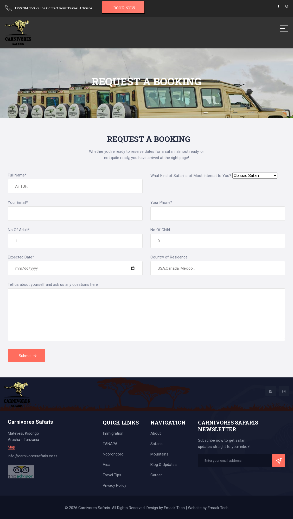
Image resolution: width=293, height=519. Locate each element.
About (155, 433)
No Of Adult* (19, 229)
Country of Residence (169, 257)
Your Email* (18, 202)
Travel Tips (112, 475)
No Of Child (160, 229)
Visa (106, 464)
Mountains (159, 454)
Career (156, 475)
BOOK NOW (124, 7)
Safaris (156, 443)
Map (11, 447)
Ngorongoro (113, 454)
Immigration (113, 433)
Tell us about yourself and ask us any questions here (53, 284)
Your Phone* (161, 202)
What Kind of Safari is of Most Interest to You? (190, 175)
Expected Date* (21, 257)
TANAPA (110, 443)
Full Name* (17, 175)
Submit (28, 355)
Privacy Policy (114, 485)
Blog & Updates (163, 464)
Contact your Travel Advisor (69, 8)
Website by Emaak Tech (208, 507)
